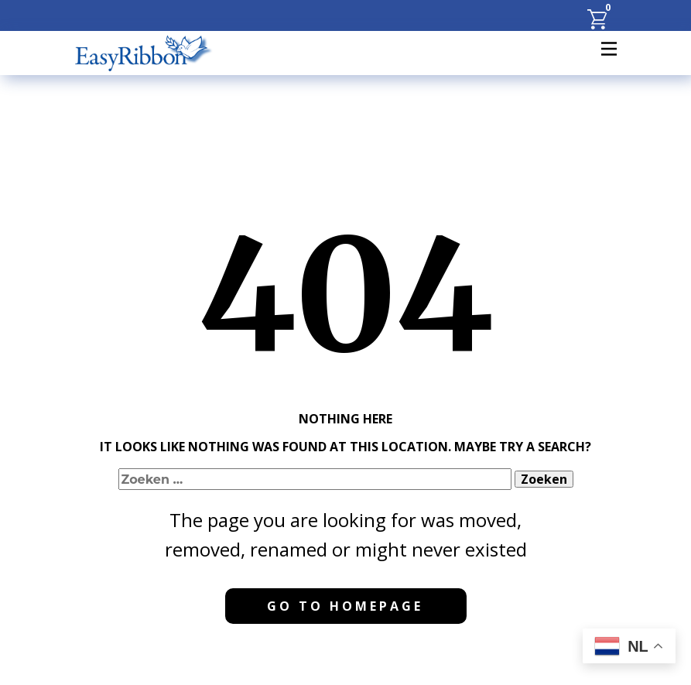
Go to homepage (345, 606)
